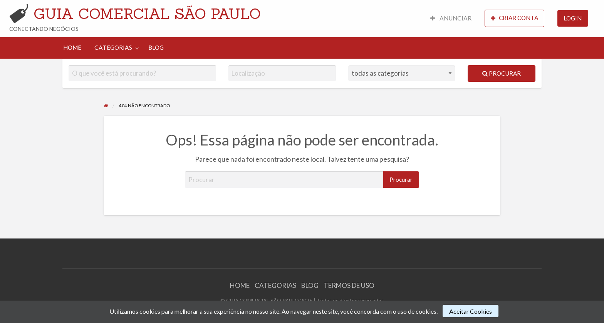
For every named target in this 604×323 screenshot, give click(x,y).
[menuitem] (451, 18)
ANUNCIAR (450, 18)
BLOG (156, 47)
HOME (72, 47)
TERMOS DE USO (349, 285)
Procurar (501, 73)
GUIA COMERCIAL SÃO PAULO (147, 13)
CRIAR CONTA (514, 18)
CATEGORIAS (113, 47)
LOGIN (573, 18)
